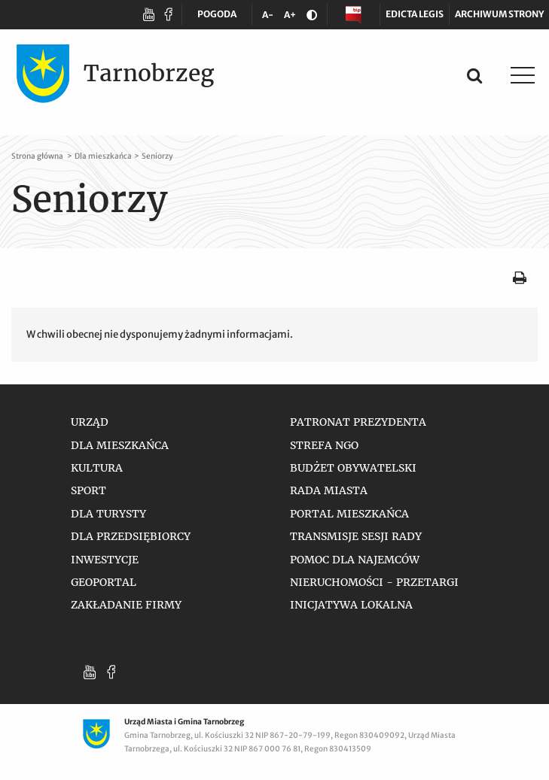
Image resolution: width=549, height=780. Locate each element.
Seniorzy (157, 157)
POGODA (216, 17)
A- (270, 17)
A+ (292, 17)
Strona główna (38, 157)
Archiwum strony (499, 14)
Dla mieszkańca (103, 157)
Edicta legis (415, 14)
